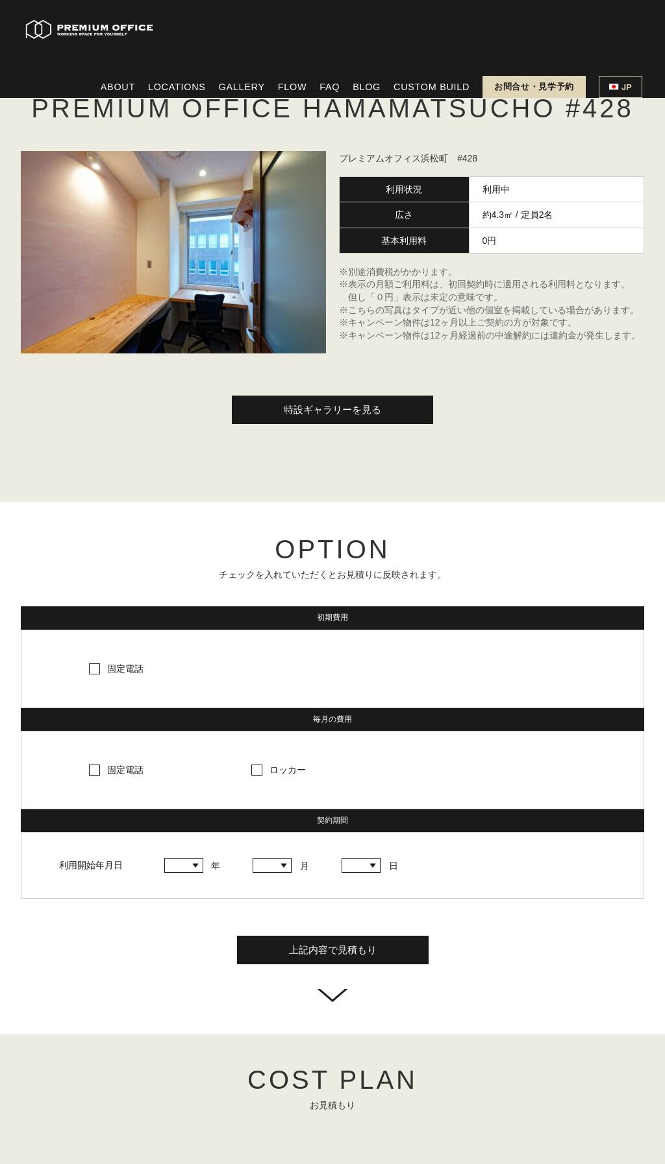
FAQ (330, 87)
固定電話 (125, 668)
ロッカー (288, 770)
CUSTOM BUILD (432, 87)
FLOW (292, 87)
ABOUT (118, 87)
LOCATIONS (177, 87)
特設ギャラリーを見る (332, 409)
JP (620, 87)
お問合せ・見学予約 (534, 86)
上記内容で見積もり (333, 949)
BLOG (367, 87)
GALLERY (242, 87)
